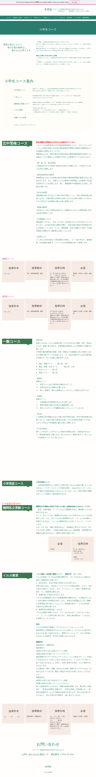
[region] (13, 271)
